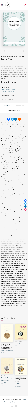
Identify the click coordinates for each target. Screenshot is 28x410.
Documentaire (10, 99)
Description (7, 105)
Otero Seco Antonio (7, 351)
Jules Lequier (18, 341)
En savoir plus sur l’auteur (14, 110)
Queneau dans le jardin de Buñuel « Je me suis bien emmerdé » (20, 379)
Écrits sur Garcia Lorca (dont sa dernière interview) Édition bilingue (6, 346)
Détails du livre (20, 105)
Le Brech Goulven (20, 344)
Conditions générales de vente (14, 401)
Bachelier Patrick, (6, 378)
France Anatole (4, 63)
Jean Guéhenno (5, 376)
